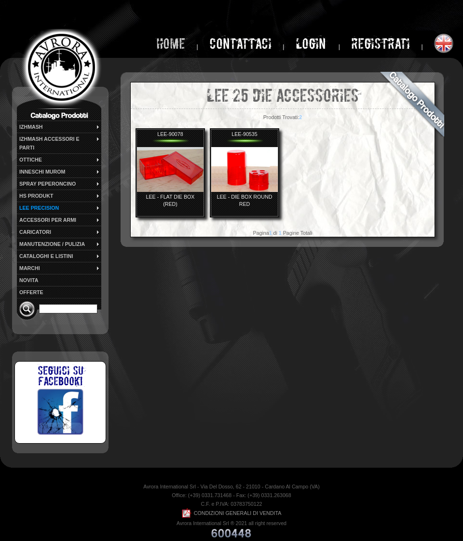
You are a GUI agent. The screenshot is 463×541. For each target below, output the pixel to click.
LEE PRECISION (59, 207)
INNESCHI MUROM (59, 171)
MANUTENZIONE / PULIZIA (59, 244)
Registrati (380, 44)
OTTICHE (59, 159)
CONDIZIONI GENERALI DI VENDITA (232, 513)
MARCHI (59, 268)
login (312, 44)
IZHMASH (59, 126)
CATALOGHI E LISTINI (59, 256)
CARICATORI (59, 232)
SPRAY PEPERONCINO (59, 183)
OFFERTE (31, 292)
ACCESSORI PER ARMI (59, 219)
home (170, 44)
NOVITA (28, 280)
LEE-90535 (244, 134)
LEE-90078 (170, 134)
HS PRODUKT (59, 195)
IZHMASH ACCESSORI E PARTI (59, 142)
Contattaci (240, 44)
